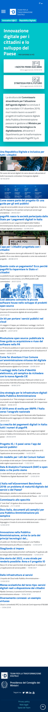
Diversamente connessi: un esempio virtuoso (20, 599)
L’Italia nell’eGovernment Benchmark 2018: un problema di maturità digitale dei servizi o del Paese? (24, 486)
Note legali (24, 704)
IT (41, 3)
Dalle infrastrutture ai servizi (16, 575)
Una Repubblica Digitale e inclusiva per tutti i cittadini (22, 153)
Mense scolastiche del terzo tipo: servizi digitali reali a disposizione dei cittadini (22, 586)
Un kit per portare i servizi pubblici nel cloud (21, 320)
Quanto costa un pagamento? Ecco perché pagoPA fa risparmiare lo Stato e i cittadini (23, 269)
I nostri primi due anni (28, 68)
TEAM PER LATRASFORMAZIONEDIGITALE (25, 12)
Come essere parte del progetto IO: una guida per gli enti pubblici (22, 202)
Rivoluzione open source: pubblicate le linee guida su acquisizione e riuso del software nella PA (22, 341)
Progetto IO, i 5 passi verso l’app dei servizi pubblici (20, 445)
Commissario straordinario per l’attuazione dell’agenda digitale (20, 101)
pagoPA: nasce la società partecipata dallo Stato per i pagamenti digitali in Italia (24, 217)
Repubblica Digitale (27, 20)
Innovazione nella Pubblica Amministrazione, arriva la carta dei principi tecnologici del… (20, 535)
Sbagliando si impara (12, 548)
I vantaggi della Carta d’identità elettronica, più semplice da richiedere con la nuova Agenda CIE (21, 373)
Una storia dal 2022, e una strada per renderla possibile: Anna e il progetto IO (22, 559)
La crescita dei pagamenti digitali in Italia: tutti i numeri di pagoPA (23, 426)
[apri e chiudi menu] (4, 12)
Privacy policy (24, 701)
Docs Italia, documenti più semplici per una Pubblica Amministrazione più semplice (22, 513)
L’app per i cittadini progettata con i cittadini (20, 248)
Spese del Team (24, 707)
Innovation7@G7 (9, 20)
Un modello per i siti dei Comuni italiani (22, 457)
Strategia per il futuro (28, 84)
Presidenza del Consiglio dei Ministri (25, 684)
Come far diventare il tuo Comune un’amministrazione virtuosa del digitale (23, 358)
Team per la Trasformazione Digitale (25, 674)
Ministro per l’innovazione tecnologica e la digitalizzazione (23, 126)
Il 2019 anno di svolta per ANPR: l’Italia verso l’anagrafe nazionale (22, 410)
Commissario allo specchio (15, 500)
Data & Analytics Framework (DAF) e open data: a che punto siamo (24, 468)
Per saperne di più (26, 54)
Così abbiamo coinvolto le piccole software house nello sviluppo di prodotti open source (23, 303)
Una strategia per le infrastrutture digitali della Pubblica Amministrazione (23, 394)
